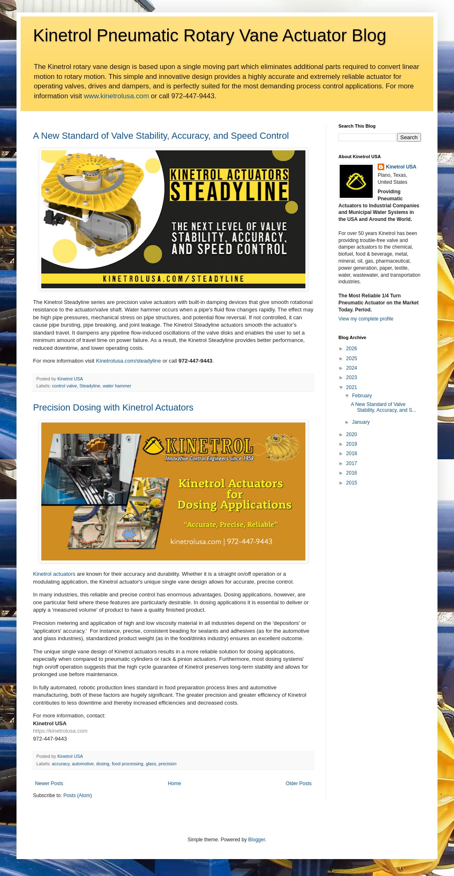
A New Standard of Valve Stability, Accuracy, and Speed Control (161, 136)
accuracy (60, 763)
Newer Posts (49, 783)
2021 (351, 387)
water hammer (117, 385)
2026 (351, 348)
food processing (127, 763)
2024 (351, 368)
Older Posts (299, 783)
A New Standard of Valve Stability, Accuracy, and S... (383, 407)
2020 (351, 434)
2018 (351, 453)
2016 (351, 473)
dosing (102, 763)
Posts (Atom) (77, 795)
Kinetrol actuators (54, 574)
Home (174, 783)
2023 (351, 377)
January (361, 422)
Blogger (256, 840)
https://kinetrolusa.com (60, 731)
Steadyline (89, 385)
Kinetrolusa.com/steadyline (128, 361)
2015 (351, 483)
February (362, 396)
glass (151, 763)
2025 (351, 358)
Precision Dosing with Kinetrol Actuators (113, 407)
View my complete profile (365, 319)
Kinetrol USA (401, 167)
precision (167, 763)
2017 (351, 463)
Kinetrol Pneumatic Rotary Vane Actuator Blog (209, 35)
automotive (83, 763)
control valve (64, 385)
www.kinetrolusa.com (116, 96)
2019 (351, 444)
